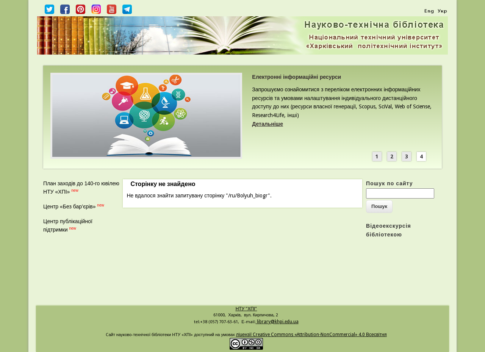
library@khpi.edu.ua (277, 321)
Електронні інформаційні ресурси (296, 77)
